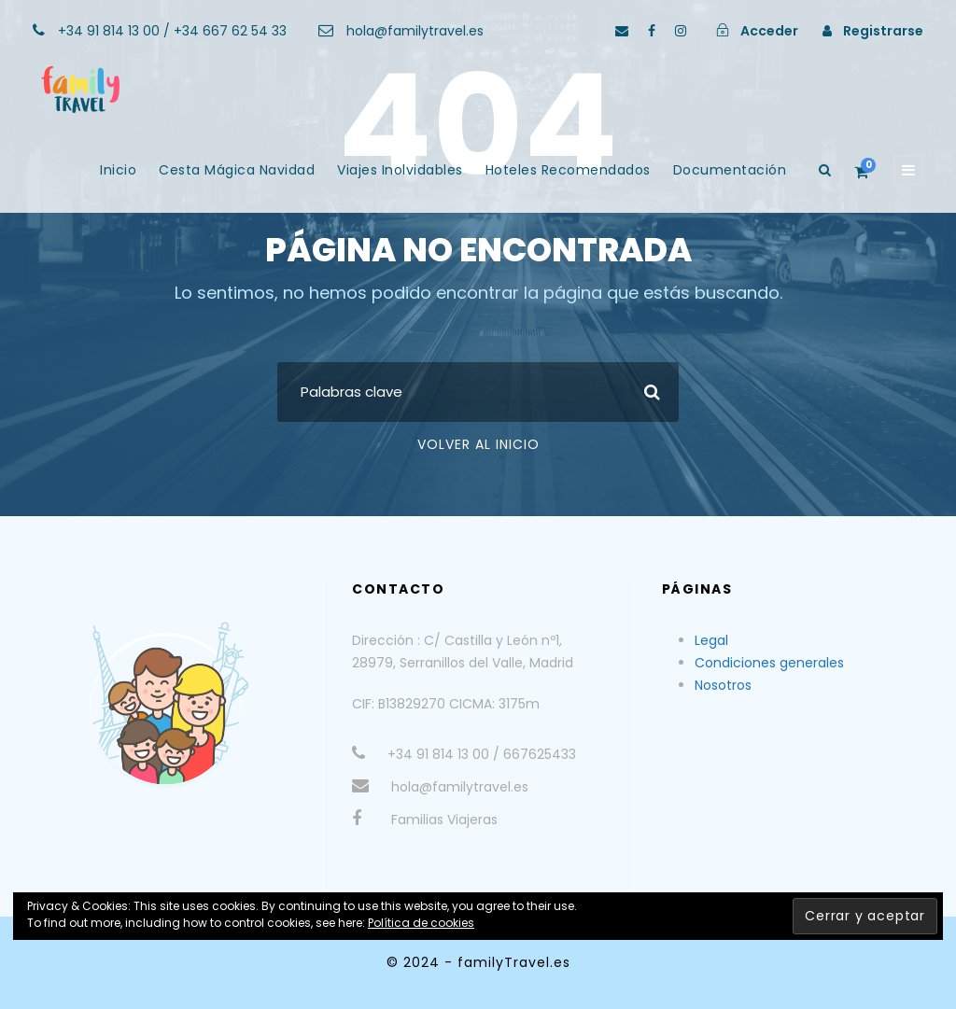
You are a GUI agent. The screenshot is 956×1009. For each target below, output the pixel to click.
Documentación (730, 170)
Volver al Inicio (478, 444)
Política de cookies (421, 923)
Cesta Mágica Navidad (237, 170)
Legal (711, 640)
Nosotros (723, 685)
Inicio (118, 170)
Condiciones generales (769, 662)
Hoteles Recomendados (568, 170)
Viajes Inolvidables (400, 170)
